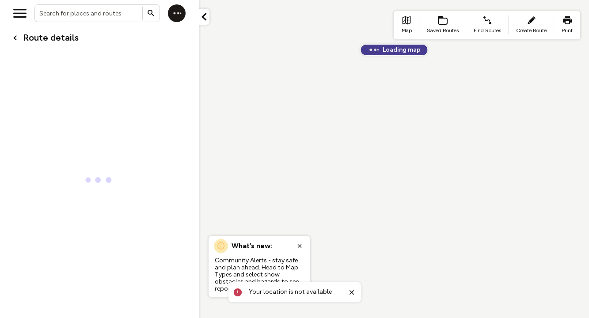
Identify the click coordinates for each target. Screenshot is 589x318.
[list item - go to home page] (406, 25)
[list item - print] (567, 25)
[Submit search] (151, 13)
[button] (204, 16)
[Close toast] (351, 292)
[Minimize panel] (204, 17)
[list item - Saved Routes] (442, 25)
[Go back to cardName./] (15, 38)
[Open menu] (20, 13)
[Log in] (177, 13)
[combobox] (97, 13)
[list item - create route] (531, 25)
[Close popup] (299, 246)
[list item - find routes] (487, 25)
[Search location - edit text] (97, 13)
